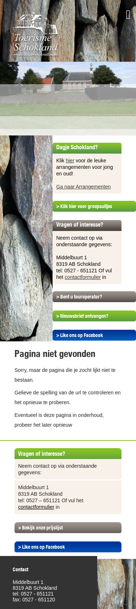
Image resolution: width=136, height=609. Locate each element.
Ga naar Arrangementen (83, 187)
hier (70, 160)
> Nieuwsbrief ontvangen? (82, 316)
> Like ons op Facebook (79, 335)
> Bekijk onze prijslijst (40, 527)
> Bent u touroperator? (79, 296)
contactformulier (83, 277)
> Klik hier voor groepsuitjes (84, 206)
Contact (20, 569)
